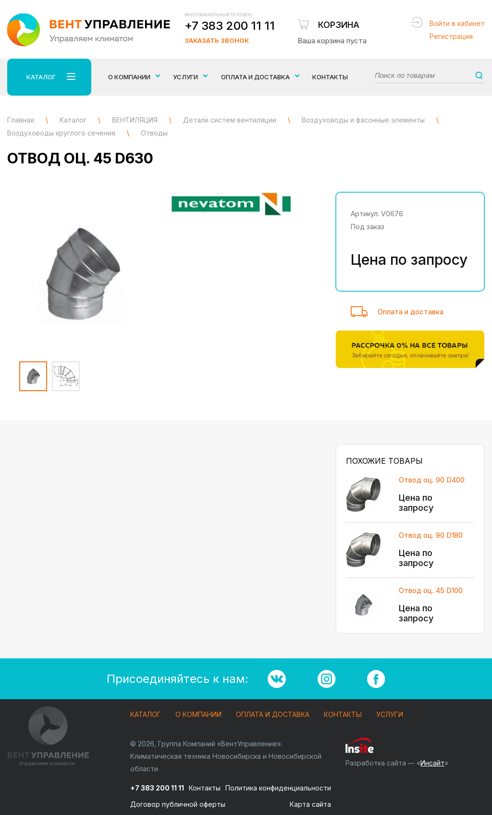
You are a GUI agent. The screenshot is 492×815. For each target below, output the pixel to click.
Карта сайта (310, 804)
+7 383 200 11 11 (229, 26)
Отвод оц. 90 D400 (432, 479)
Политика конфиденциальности (278, 788)
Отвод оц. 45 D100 (431, 590)
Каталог (145, 714)
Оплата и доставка (410, 311)
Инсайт (432, 763)
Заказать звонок (216, 40)
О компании (198, 714)
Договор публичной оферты (177, 804)
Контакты (330, 77)
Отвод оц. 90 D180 (431, 535)
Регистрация (451, 36)
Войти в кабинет (457, 23)
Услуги (389, 714)
